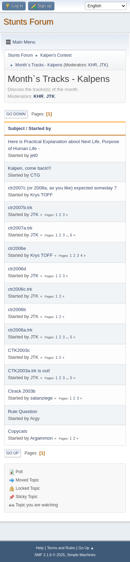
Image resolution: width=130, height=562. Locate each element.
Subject (16, 128)
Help (40, 548)
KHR (92, 65)
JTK (103, 65)
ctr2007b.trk (20, 207)
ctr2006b (17, 309)
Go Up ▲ (86, 548)
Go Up (12, 453)
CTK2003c (19, 350)
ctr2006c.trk (20, 289)
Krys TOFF (41, 194)
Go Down (16, 114)
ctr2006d (17, 268)
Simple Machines (81, 555)
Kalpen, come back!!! (29, 168)
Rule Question (22, 411)
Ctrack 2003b (21, 391)
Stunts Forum (28, 21)
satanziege (41, 398)
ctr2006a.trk (20, 329)
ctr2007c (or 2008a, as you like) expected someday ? (62, 187)
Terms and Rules (61, 548)
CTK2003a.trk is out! (29, 370)
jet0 (34, 155)
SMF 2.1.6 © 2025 (49, 555)
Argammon (41, 438)
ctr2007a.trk (20, 228)
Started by (39, 128)
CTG (35, 175)
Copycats (17, 431)
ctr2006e (17, 248)
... (68, 235)
